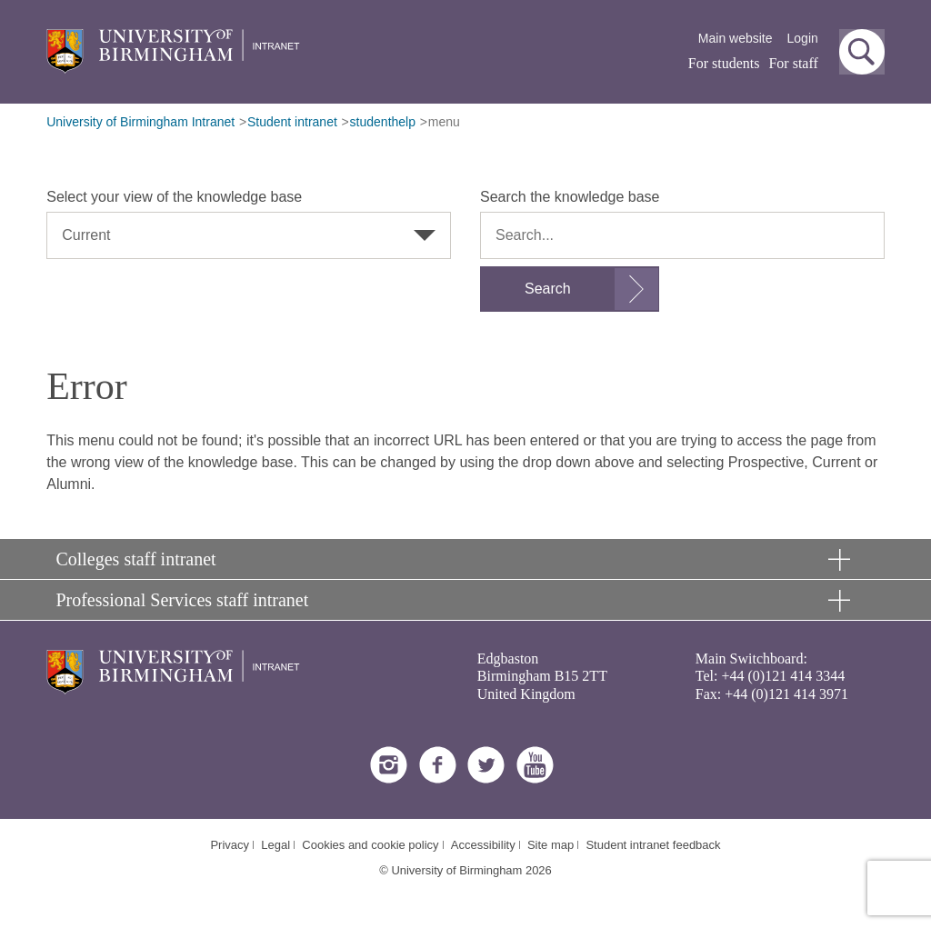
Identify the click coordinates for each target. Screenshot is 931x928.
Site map (550, 845)
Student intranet (292, 122)
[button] (862, 52)
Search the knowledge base (569, 197)
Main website (735, 38)
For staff (792, 63)
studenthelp (382, 122)
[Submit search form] (569, 289)
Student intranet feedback (653, 845)
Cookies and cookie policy (370, 845)
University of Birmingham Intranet (140, 122)
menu (444, 122)
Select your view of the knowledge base (174, 197)
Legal (275, 845)
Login (802, 38)
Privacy (229, 845)
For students (724, 63)
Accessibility (483, 845)
